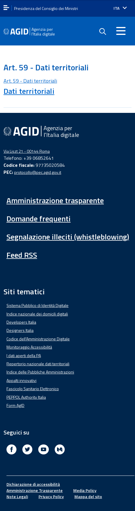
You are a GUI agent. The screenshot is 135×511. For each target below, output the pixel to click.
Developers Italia (21, 322)
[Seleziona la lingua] (120, 8)
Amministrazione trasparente (55, 200)
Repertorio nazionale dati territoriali (37, 364)
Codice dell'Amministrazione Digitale (38, 339)
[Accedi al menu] (121, 30)
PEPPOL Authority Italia (26, 397)
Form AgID (15, 405)
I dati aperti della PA (23, 355)
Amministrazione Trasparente (34, 490)
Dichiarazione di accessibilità (33, 484)
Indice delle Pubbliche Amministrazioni (40, 372)
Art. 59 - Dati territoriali (30, 81)
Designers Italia (20, 330)
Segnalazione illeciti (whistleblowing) (67, 236)
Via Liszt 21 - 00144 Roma (27, 151)
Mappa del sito (88, 496)
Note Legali (17, 496)
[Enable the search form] (102, 32)
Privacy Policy (51, 496)
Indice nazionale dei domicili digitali (37, 314)
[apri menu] (6, 8)
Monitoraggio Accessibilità (29, 347)
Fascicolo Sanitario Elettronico (32, 389)
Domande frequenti (38, 218)
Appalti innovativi (21, 380)
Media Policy (84, 490)
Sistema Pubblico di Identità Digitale (37, 305)
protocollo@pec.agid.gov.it (37, 172)
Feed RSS (21, 255)
